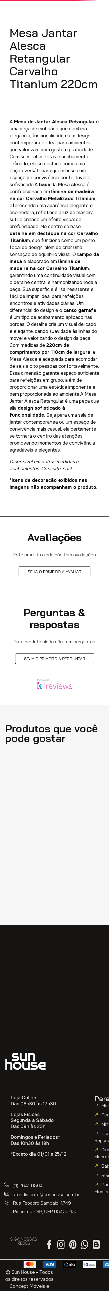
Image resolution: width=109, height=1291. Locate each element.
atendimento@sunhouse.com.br (45, 1194)
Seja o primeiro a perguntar (54, 658)
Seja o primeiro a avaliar (54, 571)
